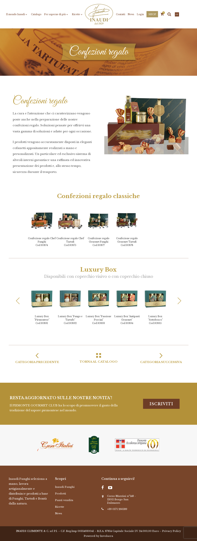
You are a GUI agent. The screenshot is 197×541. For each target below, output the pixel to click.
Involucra (106, 536)
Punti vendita (64, 500)
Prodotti (60, 493)
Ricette (59, 506)
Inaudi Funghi (65, 487)
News (58, 513)
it (177, 14)
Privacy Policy (171, 531)
